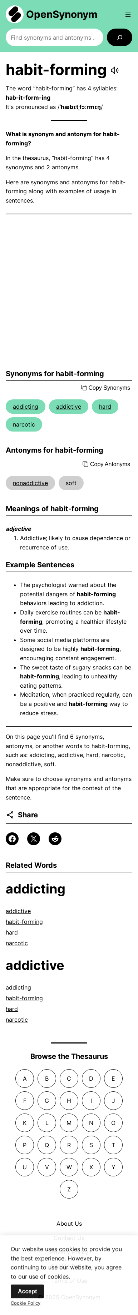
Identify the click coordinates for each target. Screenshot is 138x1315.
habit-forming (24, 921)
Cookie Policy (25, 1305)
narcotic (24, 424)
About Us (69, 1223)
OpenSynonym (62, 14)
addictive (68, 406)
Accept (27, 1294)
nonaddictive (30, 483)
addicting (25, 406)
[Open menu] (128, 14)
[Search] (119, 37)
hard (105, 406)
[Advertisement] (69, 292)
